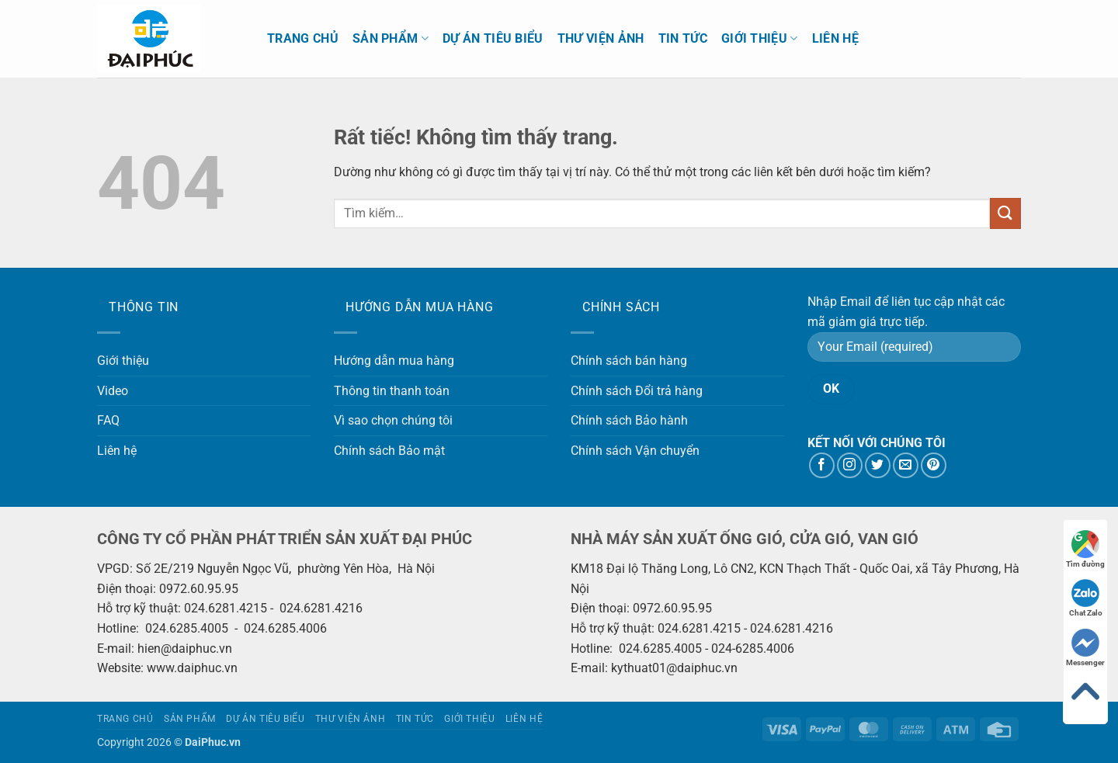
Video (112, 390)
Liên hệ (835, 38)
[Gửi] (1005, 213)
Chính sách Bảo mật (389, 450)
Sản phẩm (390, 39)
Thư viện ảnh (600, 38)
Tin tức (682, 38)
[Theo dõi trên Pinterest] (933, 465)
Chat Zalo (1085, 598)
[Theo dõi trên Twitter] (878, 465)
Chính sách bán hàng (629, 360)
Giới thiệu (759, 39)
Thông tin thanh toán (392, 390)
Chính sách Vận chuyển (635, 450)
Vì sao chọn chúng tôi (393, 420)
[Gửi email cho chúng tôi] (905, 465)
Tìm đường (1085, 549)
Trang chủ (303, 38)
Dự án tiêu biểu (493, 38)
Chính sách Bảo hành (629, 420)
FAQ (108, 420)
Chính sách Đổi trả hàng (637, 390)
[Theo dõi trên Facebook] (822, 465)
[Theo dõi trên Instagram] (850, 465)
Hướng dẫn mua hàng (394, 360)
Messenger (1085, 648)
